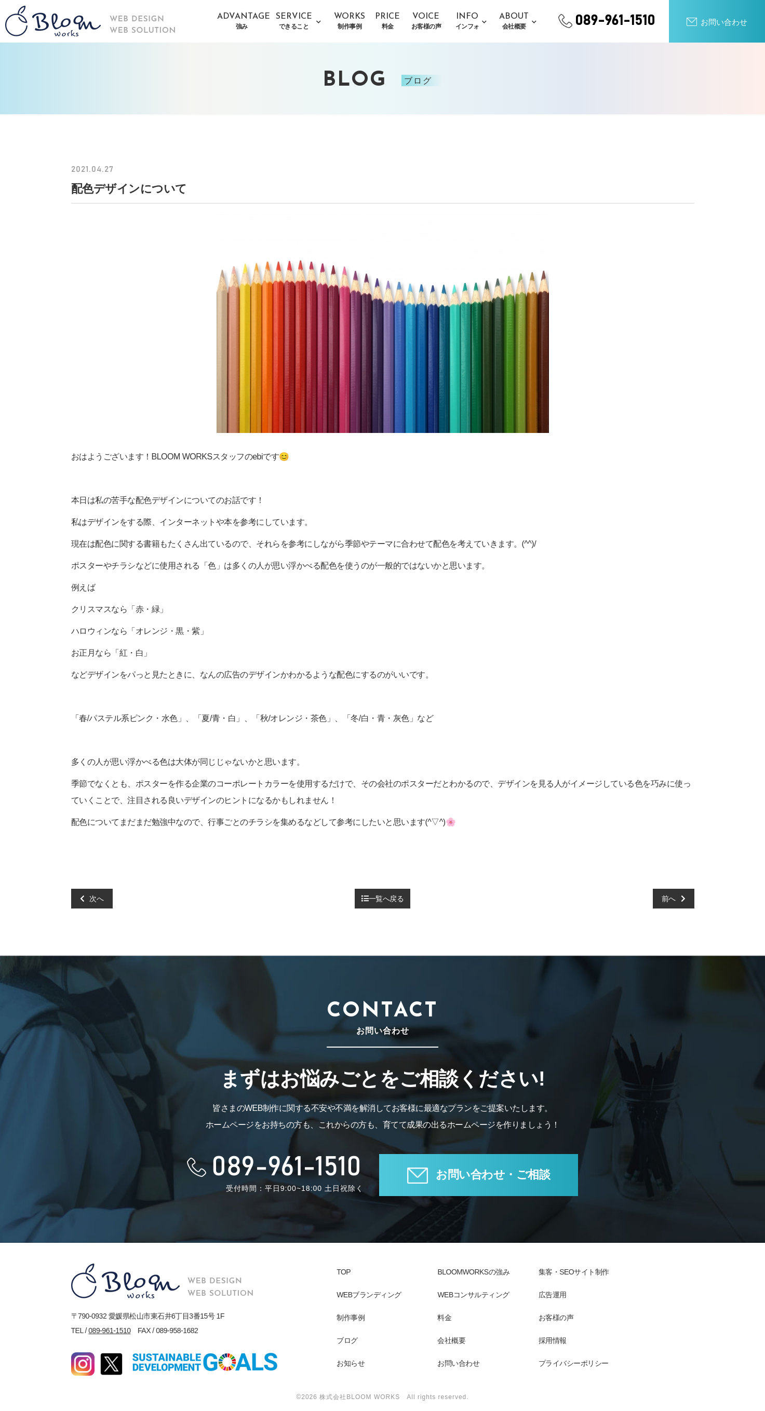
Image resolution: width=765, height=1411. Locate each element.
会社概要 (451, 1340)
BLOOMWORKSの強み (473, 1272)
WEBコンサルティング (473, 1295)
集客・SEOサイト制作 (574, 1272)
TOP (344, 1272)
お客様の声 (556, 1317)
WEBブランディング (369, 1295)
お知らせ (351, 1363)
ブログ (347, 1340)
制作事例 (351, 1317)
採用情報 (553, 1340)
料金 (444, 1317)
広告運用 (553, 1295)
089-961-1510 (109, 1330)
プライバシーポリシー (574, 1363)
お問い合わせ (458, 1363)
